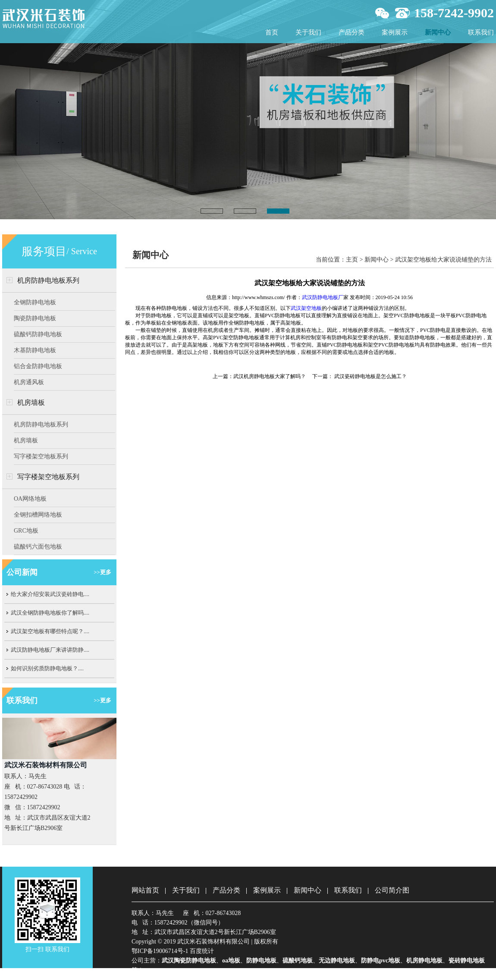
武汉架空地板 (306, 308)
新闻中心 (438, 32)
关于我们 (308, 32)
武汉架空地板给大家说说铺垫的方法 (443, 259)
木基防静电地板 (35, 350)
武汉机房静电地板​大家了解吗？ (269, 376)
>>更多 (102, 572)
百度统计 (202, 951)
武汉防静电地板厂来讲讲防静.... (50, 650)
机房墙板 (31, 402)
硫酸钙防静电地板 (38, 334)
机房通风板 (29, 382)
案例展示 (395, 32)
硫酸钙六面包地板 (38, 546)
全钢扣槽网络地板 (38, 514)
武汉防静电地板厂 (322, 297)
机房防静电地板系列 (48, 280)
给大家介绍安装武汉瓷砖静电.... (50, 594)
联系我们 (481, 32)
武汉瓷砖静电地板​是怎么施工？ (370, 376)
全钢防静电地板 (35, 302)
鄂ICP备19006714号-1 (160, 951)
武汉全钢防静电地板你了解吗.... (50, 612)
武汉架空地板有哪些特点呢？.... (50, 631)
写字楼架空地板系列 (41, 456)
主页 (352, 259)
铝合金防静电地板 (38, 366)
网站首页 (145, 890)
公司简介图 (392, 890)
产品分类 (351, 32)
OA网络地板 (30, 498)
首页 (271, 32)
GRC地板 (26, 530)
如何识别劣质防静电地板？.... (47, 668)
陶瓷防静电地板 (35, 318)
